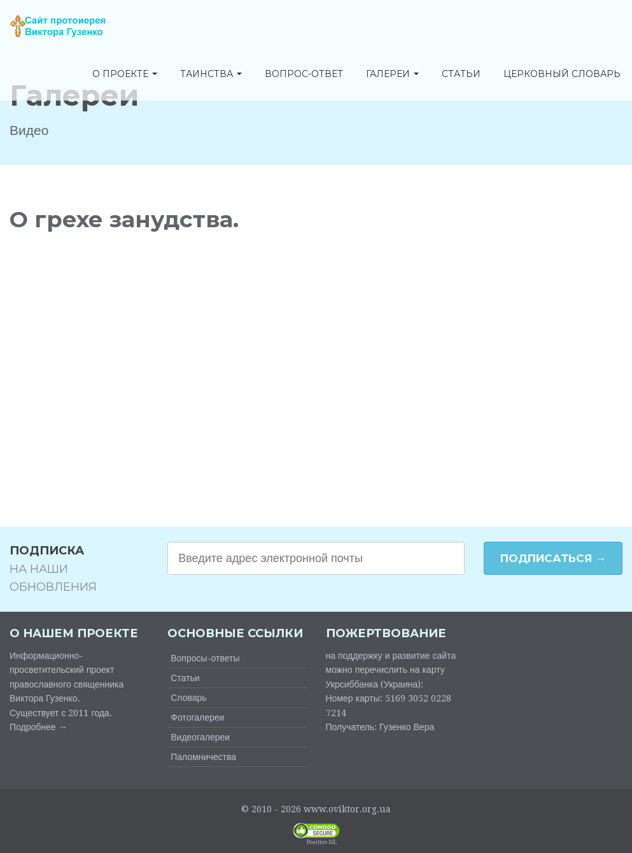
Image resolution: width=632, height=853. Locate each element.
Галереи (392, 74)
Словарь (188, 698)
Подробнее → (38, 727)
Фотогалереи (197, 717)
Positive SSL (322, 842)
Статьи (461, 74)
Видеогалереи (200, 737)
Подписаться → (553, 558)
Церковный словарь (562, 74)
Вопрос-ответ (304, 74)
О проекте (124, 74)
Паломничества (203, 757)
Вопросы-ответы (205, 658)
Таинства (211, 74)
